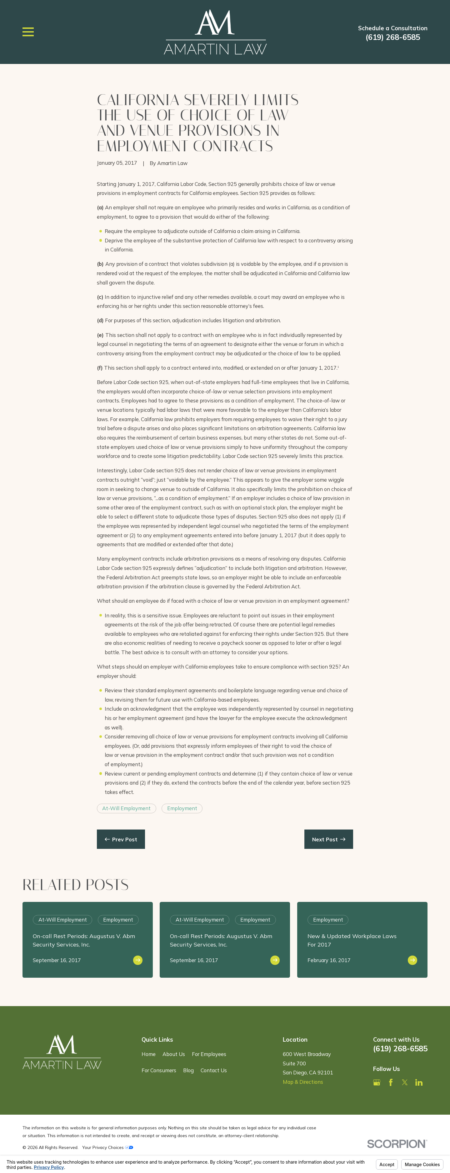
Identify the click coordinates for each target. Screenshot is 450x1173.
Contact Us (214, 1070)
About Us (173, 1054)
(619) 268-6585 (393, 37)
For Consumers (159, 1070)
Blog (188, 1070)
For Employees (209, 1054)
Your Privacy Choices (107, 1147)
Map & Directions (303, 1081)
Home (149, 1054)
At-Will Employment (126, 808)
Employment (182, 808)
